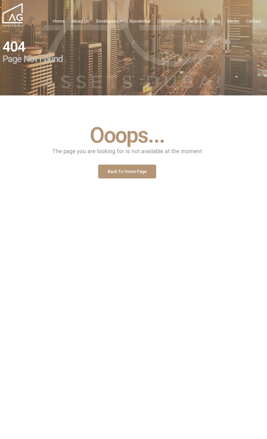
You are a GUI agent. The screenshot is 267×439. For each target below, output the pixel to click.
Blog (216, 21)
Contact (253, 21)
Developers (109, 21)
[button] (109, 21)
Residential (139, 21)
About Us (80, 21)
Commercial (169, 21)
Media (233, 21)
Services (196, 21)
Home (59, 21)
